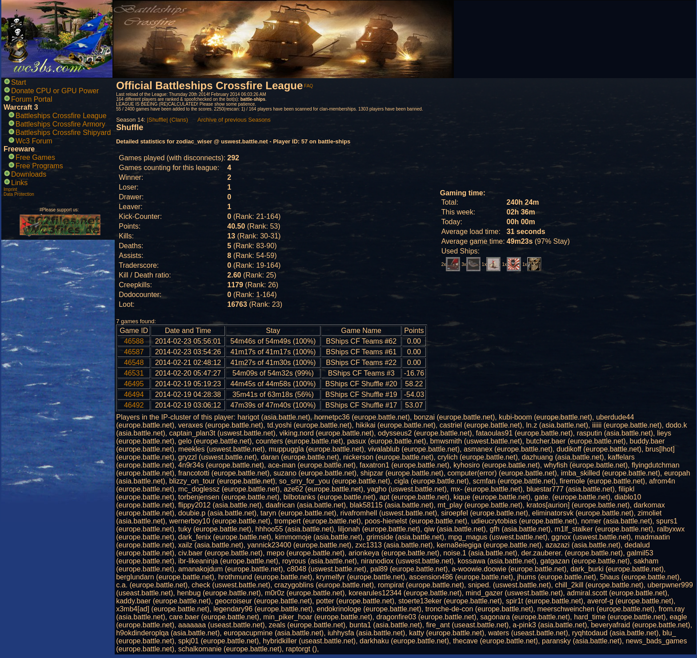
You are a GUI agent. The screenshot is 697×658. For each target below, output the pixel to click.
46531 (134, 373)
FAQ (308, 85)
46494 (134, 394)
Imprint (10, 189)
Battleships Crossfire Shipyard (63, 132)
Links (19, 182)
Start (18, 82)
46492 (134, 405)
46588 (134, 341)
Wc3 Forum (34, 141)
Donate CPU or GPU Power (55, 91)
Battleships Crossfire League (61, 115)
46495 (134, 384)
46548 (134, 362)
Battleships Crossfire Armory (60, 124)
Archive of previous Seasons (234, 119)
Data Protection (19, 194)
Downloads (28, 174)
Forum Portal (31, 99)
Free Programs (39, 166)
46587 (134, 352)
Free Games (35, 157)
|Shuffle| (157, 119)
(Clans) (178, 119)
